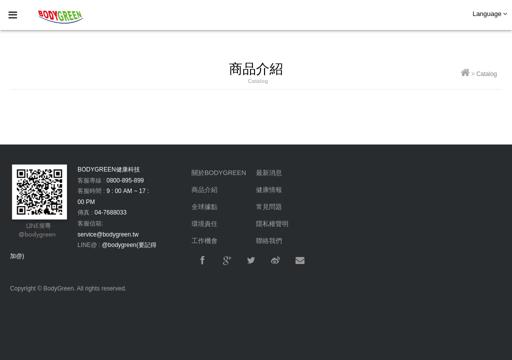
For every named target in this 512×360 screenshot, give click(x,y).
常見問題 (269, 206)
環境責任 (205, 224)
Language (489, 14)
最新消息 (269, 172)
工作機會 (205, 240)
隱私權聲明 (272, 224)
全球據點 (205, 206)
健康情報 (269, 190)
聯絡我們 (269, 240)
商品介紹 (205, 190)
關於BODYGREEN (219, 172)
